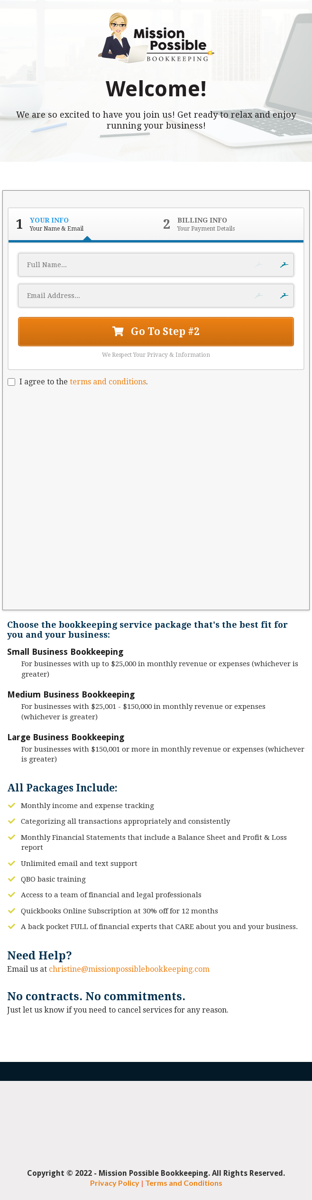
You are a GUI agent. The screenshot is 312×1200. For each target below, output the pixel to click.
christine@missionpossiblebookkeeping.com (129, 969)
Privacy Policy (114, 1182)
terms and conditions (108, 381)
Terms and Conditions (183, 1182)
